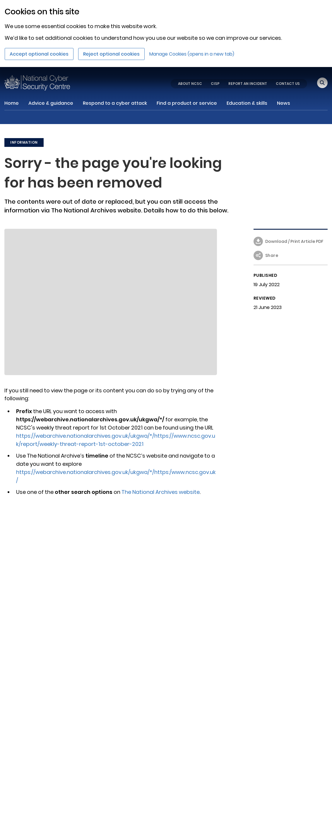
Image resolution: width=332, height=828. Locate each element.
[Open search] (322, 83)
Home (11, 103)
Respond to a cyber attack (115, 103)
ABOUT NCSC (190, 83)
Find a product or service (187, 103)
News (283, 103)
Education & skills (247, 103)
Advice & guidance (50, 103)
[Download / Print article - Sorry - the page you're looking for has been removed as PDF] (291, 244)
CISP (215, 83)
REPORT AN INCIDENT (247, 83)
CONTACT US (288, 83)
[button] (291, 258)
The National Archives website (160, 492)
